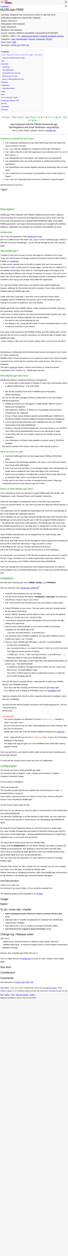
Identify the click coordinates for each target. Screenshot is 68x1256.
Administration (22, 39)
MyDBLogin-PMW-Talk (20, 45)
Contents (6, 52)
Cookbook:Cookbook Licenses (51, 36)
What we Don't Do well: (9, 76)
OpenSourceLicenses (30, 36)
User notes (4, 987)
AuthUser (14, 261)
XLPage (39, 892)
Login (13, 39)
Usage (3, 91)
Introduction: (6, 67)
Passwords (40, 39)
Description (4, 64)
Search (32, 993)
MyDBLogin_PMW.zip (29, 588)
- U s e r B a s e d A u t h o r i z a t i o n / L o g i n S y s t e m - (22, 55)
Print (13, 993)
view (9, 42)
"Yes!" (3, 61)
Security (32, 39)
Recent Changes (22, 993)
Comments (4, 110)
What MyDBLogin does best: (11, 73)
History (7, 993)
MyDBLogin (51, 130)
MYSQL (49, 39)
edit (13, 42)
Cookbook (4, 6)
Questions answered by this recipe (13, 58)
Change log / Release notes (10, 100)
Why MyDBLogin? (8, 70)
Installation (4, 82)
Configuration (5, 85)
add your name (51, 987)
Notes (3, 94)
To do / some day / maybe (9, 97)
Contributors (5, 106)
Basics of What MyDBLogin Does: (13, 79)
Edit (1, 993)
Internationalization (8, 88)
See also (4, 103)
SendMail (52, 690)
